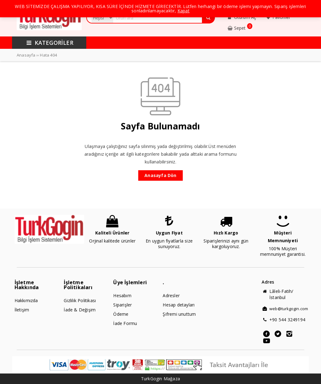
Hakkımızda (26, 300)
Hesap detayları (179, 305)
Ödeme (120, 314)
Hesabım (122, 295)
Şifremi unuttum (179, 314)
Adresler (171, 295)
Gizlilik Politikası (80, 300)
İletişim (22, 310)
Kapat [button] (184, 11)
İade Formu (125, 323)
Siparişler (122, 305)
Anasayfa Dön (160, 175)
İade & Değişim (80, 310)
